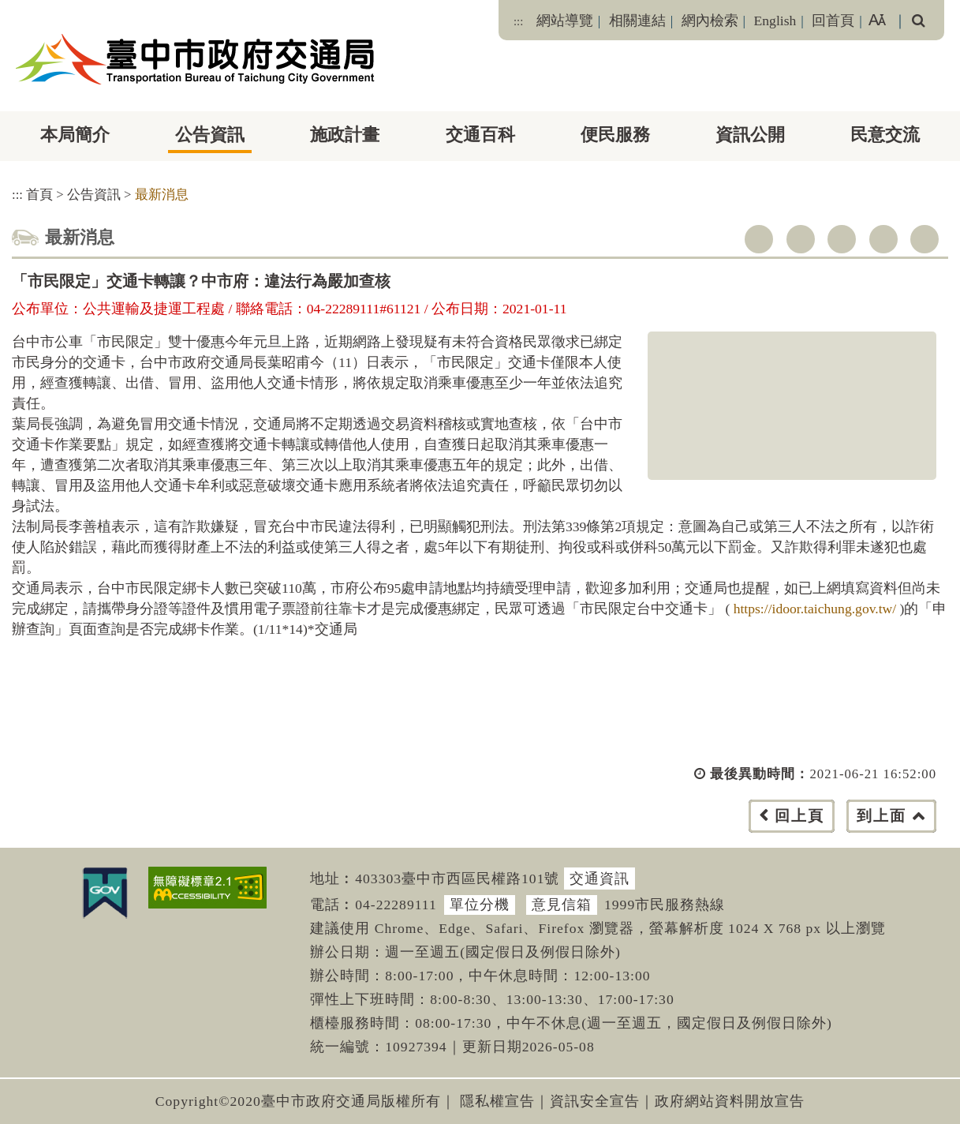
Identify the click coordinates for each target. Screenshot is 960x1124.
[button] (515, 832)
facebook (759, 239)
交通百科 (480, 134)
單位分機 (480, 904)
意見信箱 (562, 904)
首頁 (39, 194)
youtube (841, 239)
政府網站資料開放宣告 (730, 1101)
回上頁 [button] (799, 815)
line (883, 239)
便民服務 (615, 134)
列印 (924, 239)
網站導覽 (564, 20)
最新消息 (162, 194)
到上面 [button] (881, 815)
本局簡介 (75, 134)
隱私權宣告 (497, 1101)
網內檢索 (710, 20)
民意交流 (885, 134)
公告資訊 (210, 134)
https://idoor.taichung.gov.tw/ (817, 608)
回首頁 (833, 20)
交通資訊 (599, 878)
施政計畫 (344, 134)
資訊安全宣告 (595, 1101)
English (775, 20)
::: (518, 21)
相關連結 (637, 20)
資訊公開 (750, 134)
